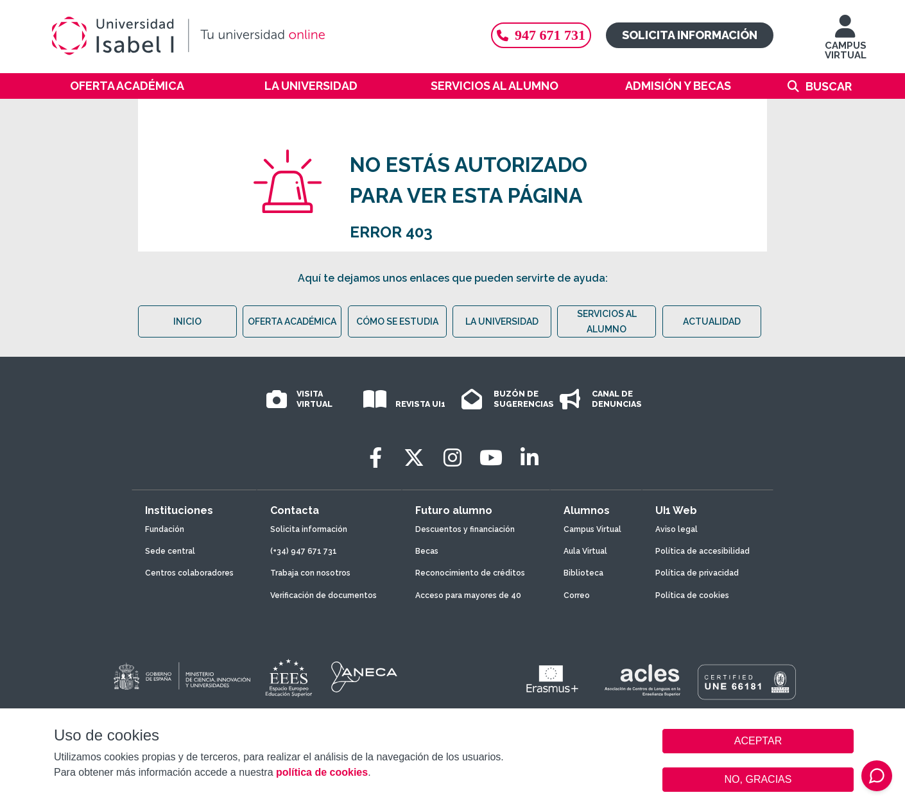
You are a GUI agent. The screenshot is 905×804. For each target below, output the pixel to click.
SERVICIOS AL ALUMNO (607, 321)
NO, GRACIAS (758, 779)
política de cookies (322, 772)
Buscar (829, 86)
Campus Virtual (592, 529)
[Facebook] (375, 458)
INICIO (187, 321)
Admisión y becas (678, 85)
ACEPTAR (758, 741)
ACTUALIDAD (712, 321)
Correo (577, 595)
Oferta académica (127, 85)
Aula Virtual (585, 551)
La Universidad (311, 85)
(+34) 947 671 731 (303, 551)
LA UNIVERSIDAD (502, 321)
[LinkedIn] (530, 458)
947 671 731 (541, 35)
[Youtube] (491, 458)
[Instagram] (452, 458)
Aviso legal (676, 529)
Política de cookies (692, 595)
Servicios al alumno (494, 85)
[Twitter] (414, 458)
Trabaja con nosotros (310, 573)
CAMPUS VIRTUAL (845, 43)
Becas (426, 551)
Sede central (170, 551)
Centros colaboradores (189, 573)
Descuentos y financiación (465, 529)
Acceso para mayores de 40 (468, 595)
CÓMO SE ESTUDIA (397, 321)
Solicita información (689, 35)
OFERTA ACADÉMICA (292, 321)
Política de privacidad (697, 573)
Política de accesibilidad (702, 551)
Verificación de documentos (323, 595)
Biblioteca (583, 573)
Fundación (164, 529)
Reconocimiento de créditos (470, 573)
